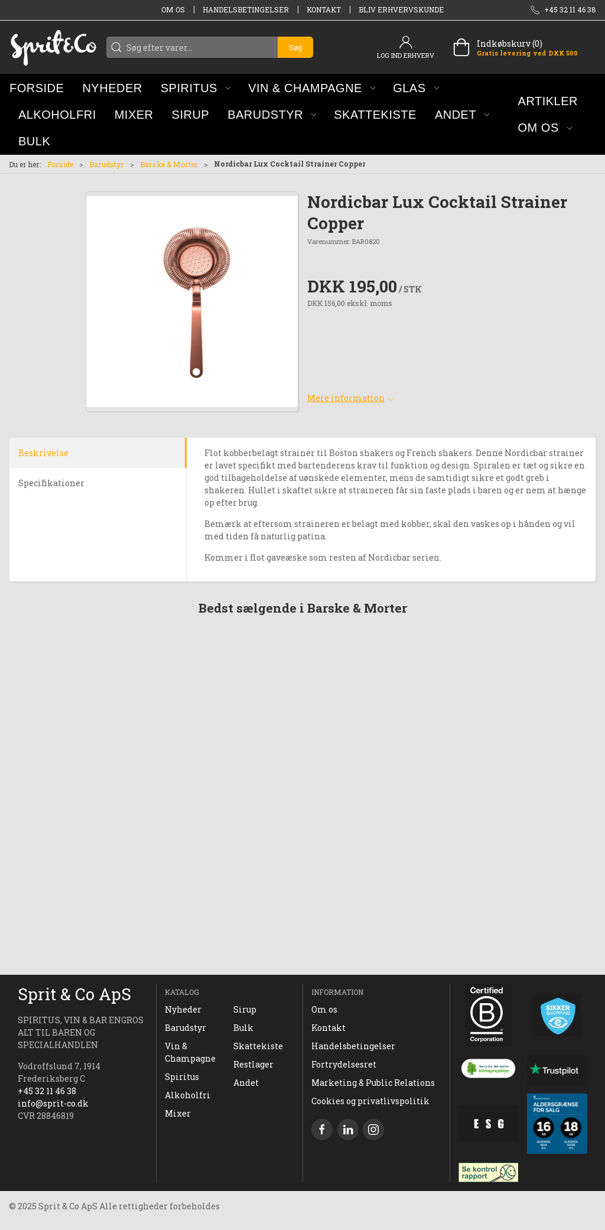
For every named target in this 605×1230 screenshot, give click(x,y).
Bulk (243, 1027)
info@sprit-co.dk (53, 1103)
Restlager (253, 1064)
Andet (246, 1082)
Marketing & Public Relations (373, 1082)
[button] (196, 87)
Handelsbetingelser (246, 9)
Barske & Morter (169, 164)
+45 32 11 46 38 (47, 1090)
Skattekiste (258, 1046)
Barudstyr (106, 164)
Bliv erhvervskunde (401, 9)
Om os (173, 9)
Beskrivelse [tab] (43, 452)
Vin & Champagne (190, 1052)
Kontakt (324, 9)
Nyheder (183, 1009)
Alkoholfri (187, 1095)
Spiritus (182, 1076)
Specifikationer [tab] (51, 483)
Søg (295, 47)
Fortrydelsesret (343, 1064)
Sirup (244, 1009)
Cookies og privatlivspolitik (370, 1101)
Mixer (178, 1113)
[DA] (53, 47)
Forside (60, 164)
